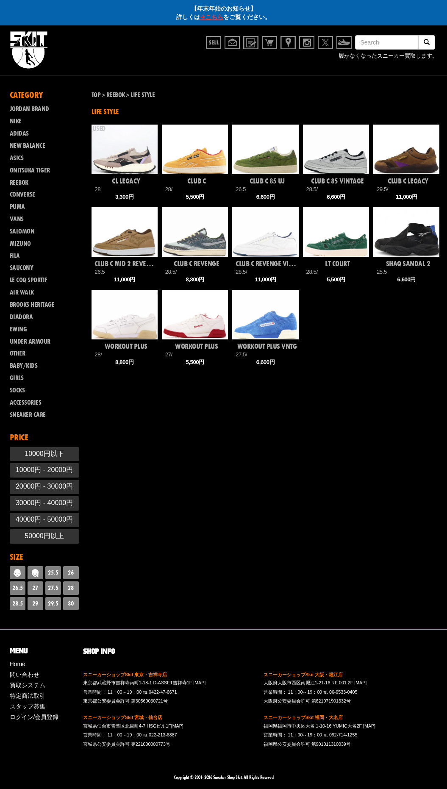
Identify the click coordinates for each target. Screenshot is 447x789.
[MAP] (199, 682)
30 (71, 603)
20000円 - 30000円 (44, 486)
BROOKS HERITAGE (32, 304)
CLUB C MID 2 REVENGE (125, 263)
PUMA (17, 207)
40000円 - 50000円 (44, 519)
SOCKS (17, 390)
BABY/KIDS (24, 365)
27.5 (53, 588)
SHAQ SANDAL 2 (408, 263)
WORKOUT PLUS (126, 346)
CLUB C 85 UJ (267, 181)
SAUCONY (21, 268)
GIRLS (17, 378)
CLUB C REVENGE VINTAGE (267, 263)
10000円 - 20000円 (44, 469)
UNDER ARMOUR (30, 341)
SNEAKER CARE (28, 415)
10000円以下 (44, 453)
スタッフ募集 (27, 706)
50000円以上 (44, 535)
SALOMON (22, 231)
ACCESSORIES (26, 402)
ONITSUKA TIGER (30, 170)
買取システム (27, 685)
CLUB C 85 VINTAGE (337, 181)
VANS (17, 219)
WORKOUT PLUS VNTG (267, 346)
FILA (15, 256)
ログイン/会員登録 (34, 717)
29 (35, 603)
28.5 (17, 603)
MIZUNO (20, 243)
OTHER (17, 353)
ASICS (17, 158)
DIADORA (21, 317)
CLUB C (196, 181)
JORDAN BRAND (29, 109)
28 (71, 588)
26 (71, 572)
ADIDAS (19, 133)
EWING (18, 329)
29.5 (53, 603)
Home (17, 664)
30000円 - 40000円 (44, 502)
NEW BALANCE (27, 146)
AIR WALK (22, 292)
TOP (96, 95)
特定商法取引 (27, 695)
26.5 (17, 588)
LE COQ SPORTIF (28, 280)
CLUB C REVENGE (196, 263)
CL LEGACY (126, 181)
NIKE (16, 121)
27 (35, 588)
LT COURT (337, 263)
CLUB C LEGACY (408, 181)
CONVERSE (22, 194)
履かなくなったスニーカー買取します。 (388, 57)
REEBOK (19, 182)
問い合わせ (24, 674)
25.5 (53, 572)
